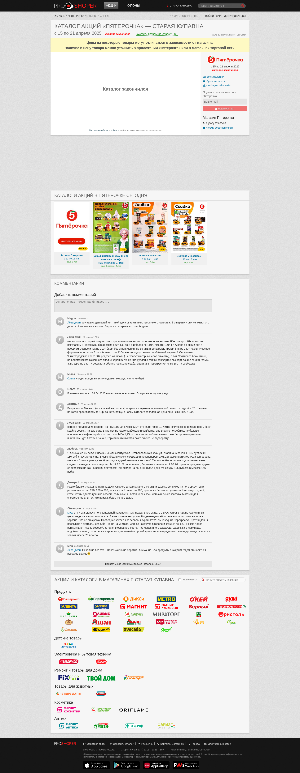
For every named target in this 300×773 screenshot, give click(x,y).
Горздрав (133, 726)
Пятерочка (76, 16)
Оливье (101, 614)
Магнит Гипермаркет (166, 607)
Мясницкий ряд (166, 622)
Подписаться (225, 108)
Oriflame (133, 710)
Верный (199, 607)
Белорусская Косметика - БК (101, 710)
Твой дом (101, 678)
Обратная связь (94, 743)
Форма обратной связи (218, 127)
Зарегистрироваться (231, 16)
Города (194, 743)
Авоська (133, 614)
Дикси (133, 599)
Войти (209, 16)
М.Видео (101, 662)
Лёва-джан (74, 322)
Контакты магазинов (170, 743)
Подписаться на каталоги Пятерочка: (219, 94)
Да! (199, 614)
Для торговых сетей (217, 743)
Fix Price (68, 678)
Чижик (101, 630)
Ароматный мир (199, 622)
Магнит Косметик (68, 710)
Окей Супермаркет (231, 599)
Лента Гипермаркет (68, 607)
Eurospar (231, 607)
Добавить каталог (121, 743)
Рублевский (68, 622)
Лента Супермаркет (101, 607)
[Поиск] (222, 5)
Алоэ (101, 726)
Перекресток (101, 599)
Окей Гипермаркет (199, 599)
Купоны (133, 5)
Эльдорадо (68, 662)
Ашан (101, 622)
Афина (231, 622)
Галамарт (133, 678)
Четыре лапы (68, 694)
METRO (166, 599)
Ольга (71, 378)
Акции (111, 5)
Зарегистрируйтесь (98, 130)
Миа (70, 512)
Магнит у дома (133, 607)
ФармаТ (166, 726)
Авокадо (133, 630)
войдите (115, 130)
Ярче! (166, 630)
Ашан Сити (133, 622)
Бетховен (101, 694)
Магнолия (68, 614)
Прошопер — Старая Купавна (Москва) (75, 5)
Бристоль (231, 614)
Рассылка (144, 743)
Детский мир (68, 646)
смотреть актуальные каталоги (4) (157, 33)
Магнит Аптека (68, 726)
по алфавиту (187, 580)
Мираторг (166, 614)
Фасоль (68, 630)
